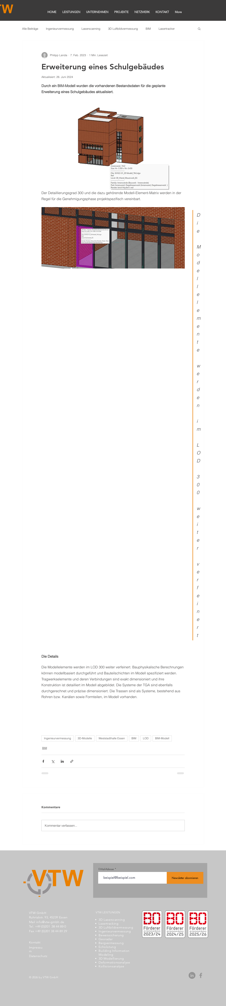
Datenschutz (38, 956)
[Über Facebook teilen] (43, 761)
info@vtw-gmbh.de (50, 922)
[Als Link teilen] (72, 761)
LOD (146, 738)
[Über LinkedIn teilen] (62, 761)
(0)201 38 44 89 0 (53, 926)
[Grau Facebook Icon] (200, 975)
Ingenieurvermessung (60, 29)
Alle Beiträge (30, 29)
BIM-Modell (162, 738)
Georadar (106, 939)
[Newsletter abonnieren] (185, 878)
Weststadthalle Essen (112, 738)
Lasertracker (167, 29)
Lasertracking (108, 923)
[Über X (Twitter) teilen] (53, 761)
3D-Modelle (85, 738)
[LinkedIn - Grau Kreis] (192, 975)
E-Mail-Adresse (106, 869)
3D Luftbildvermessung (123, 29)
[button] (199, 28)
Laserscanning (91, 29)
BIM (148, 29)
